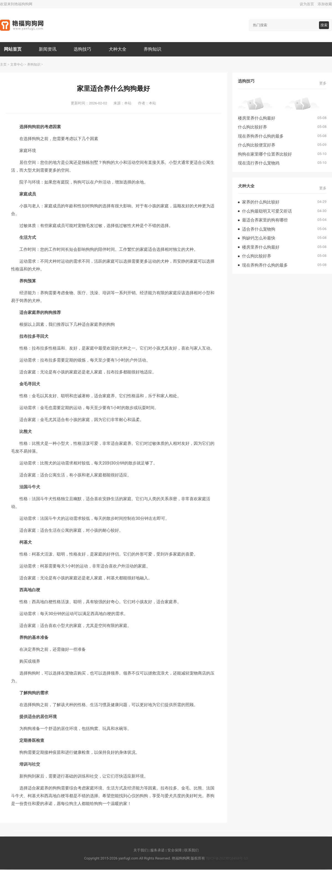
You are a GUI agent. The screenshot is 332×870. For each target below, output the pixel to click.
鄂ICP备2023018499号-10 (227, 859)
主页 (3, 65)
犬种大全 (119, 49)
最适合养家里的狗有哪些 (265, 220)
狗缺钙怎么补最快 (258, 238)
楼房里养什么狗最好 (256, 118)
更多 (322, 84)
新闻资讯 (48, 49)
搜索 (324, 25)
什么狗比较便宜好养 (256, 145)
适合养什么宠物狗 (258, 229)
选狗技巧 (83, 49)
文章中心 (17, 65)
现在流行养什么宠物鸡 (258, 163)
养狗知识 (154, 49)
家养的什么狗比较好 (260, 202)
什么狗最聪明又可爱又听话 (267, 211)
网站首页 (13, 49)
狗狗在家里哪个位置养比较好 (265, 154)
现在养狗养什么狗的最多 (261, 136)
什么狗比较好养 (252, 127)
